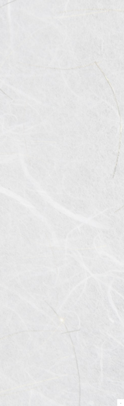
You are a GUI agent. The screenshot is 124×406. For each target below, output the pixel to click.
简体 (118, 7)
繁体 (113, 7)
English (108, 7)
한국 (122, 7)
